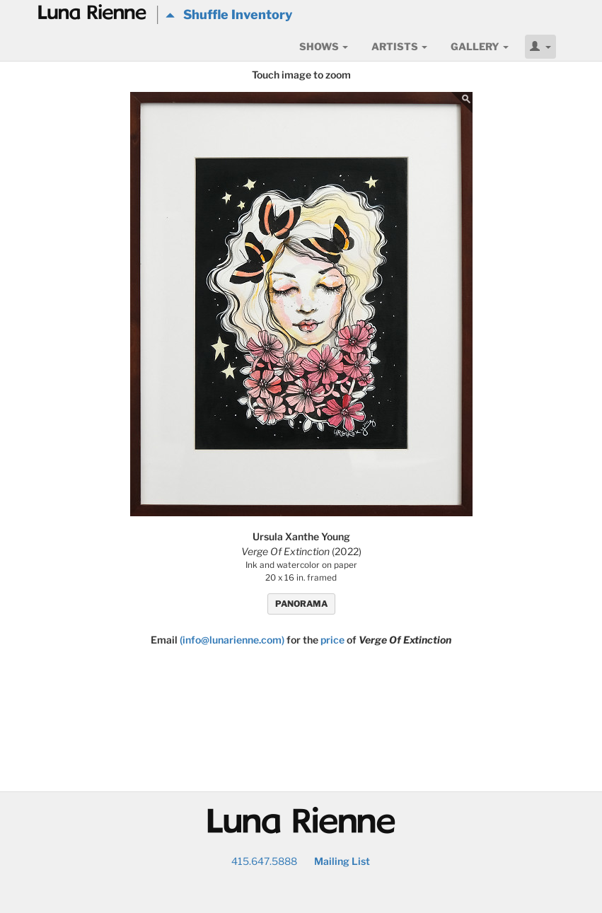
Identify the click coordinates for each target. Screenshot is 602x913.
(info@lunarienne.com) (232, 640)
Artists (399, 46)
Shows (323, 46)
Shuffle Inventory (229, 14)
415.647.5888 (264, 861)
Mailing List (342, 861)
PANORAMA (301, 603)
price (332, 640)
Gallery (480, 46)
